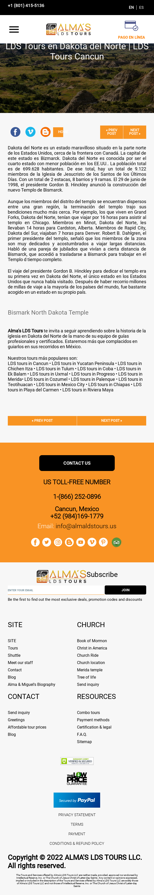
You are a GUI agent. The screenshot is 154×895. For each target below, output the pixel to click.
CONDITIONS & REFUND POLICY (77, 843)
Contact (15, 670)
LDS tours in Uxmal (49, 374)
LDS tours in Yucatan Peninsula (83, 363)
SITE (12, 640)
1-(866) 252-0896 (77, 496)
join (126, 590)
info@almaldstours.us (86, 526)
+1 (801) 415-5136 (26, 5)
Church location (91, 662)
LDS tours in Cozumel (45, 379)
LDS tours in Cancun (28, 363)
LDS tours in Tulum (55, 368)
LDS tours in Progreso (93, 374)
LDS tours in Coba (95, 368)
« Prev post (111, 132)
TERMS (77, 824)
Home (60, 132)
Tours (13, 648)
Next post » (134, 132)
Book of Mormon (92, 640)
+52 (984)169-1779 (76, 516)
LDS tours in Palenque (92, 379)
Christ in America (92, 648)
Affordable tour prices (27, 727)
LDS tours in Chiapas (109, 384)
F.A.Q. (82, 734)
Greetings (16, 720)
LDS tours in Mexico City (60, 384)
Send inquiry (88, 684)
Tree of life (86, 677)
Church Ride (87, 655)
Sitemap (84, 741)
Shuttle (14, 655)
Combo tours (88, 712)
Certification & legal (94, 727)
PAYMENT (76, 834)
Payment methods (93, 720)
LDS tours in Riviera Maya (87, 389)
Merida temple (89, 670)
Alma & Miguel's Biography (31, 684)
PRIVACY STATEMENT (77, 815)
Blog (12, 677)
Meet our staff (20, 662)
